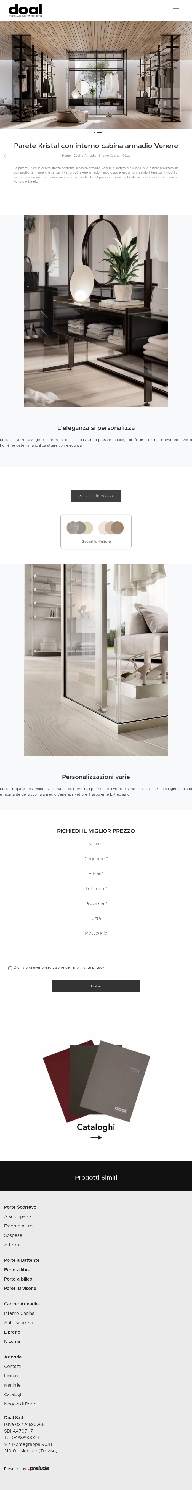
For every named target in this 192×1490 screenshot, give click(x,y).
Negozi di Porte (20, 1404)
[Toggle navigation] (176, 11)
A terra (11, 1245)
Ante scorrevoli (20, 1323)
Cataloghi (13, 1394)
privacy (98, 967)
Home (66, 155)
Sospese (13, 1235)
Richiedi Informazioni (96, 496)
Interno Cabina (109, 155)
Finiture (12, 1376)
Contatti (12, 1366)
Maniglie (12, 1385)
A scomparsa (18, 1216)
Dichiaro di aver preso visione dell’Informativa (59, 967)
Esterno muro (18, 1226)
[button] (92, 132)
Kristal (126, 155)
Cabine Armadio (85, 155)
